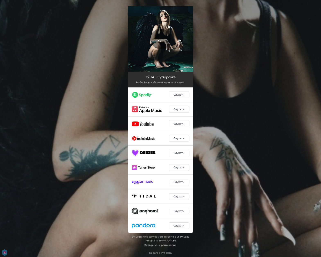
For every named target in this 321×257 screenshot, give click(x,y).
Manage (149, 245)
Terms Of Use (167, 240)
